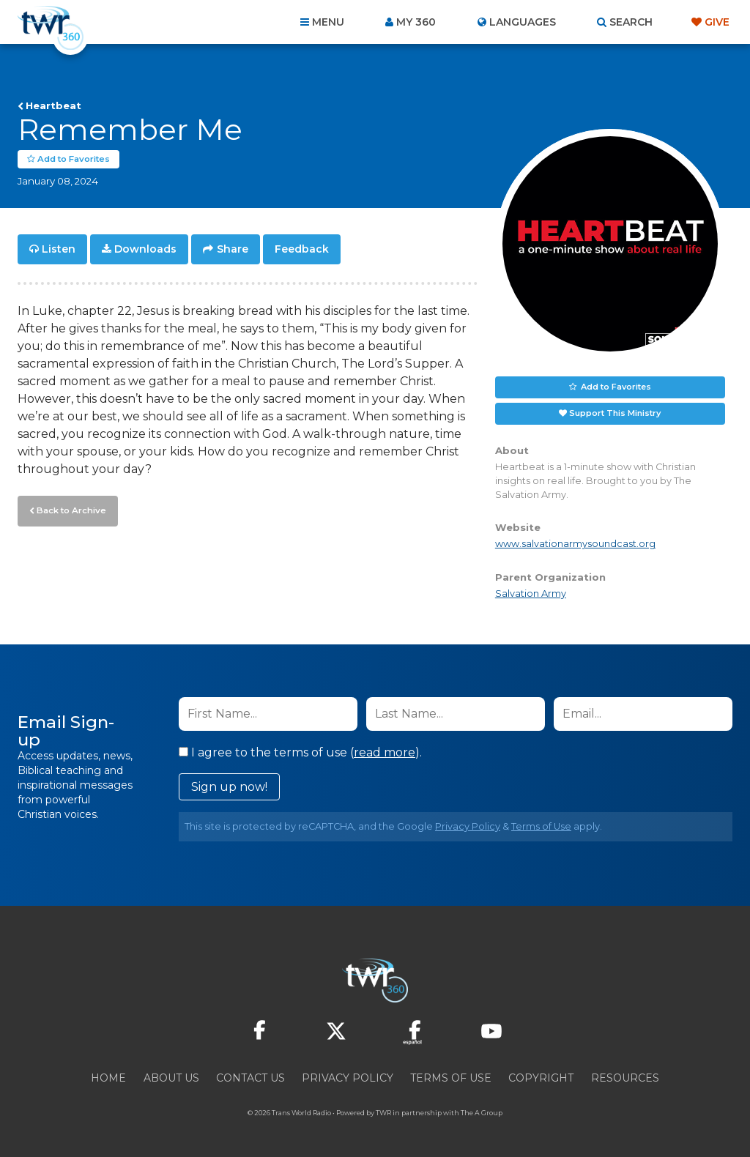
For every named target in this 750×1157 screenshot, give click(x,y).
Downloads (145, 249)
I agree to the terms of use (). (300, 752)
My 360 (416, 22)
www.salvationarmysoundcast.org (575, 543)
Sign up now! (229, 787)
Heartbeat (53, 105)
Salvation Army (530, 593)
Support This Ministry (615, 413)
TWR (383, 1113)
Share (232, 249)
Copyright (540, 1078)
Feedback (302, 249)
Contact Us (250, 1078)
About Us (171, 1078)
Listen (58, 249)
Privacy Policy (467, 826)
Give (717, 22)
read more (384, 752)
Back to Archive (70, 509)
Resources (625, 1078)
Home (108, 1078)
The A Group (481, 1113)
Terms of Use (541, 826)
